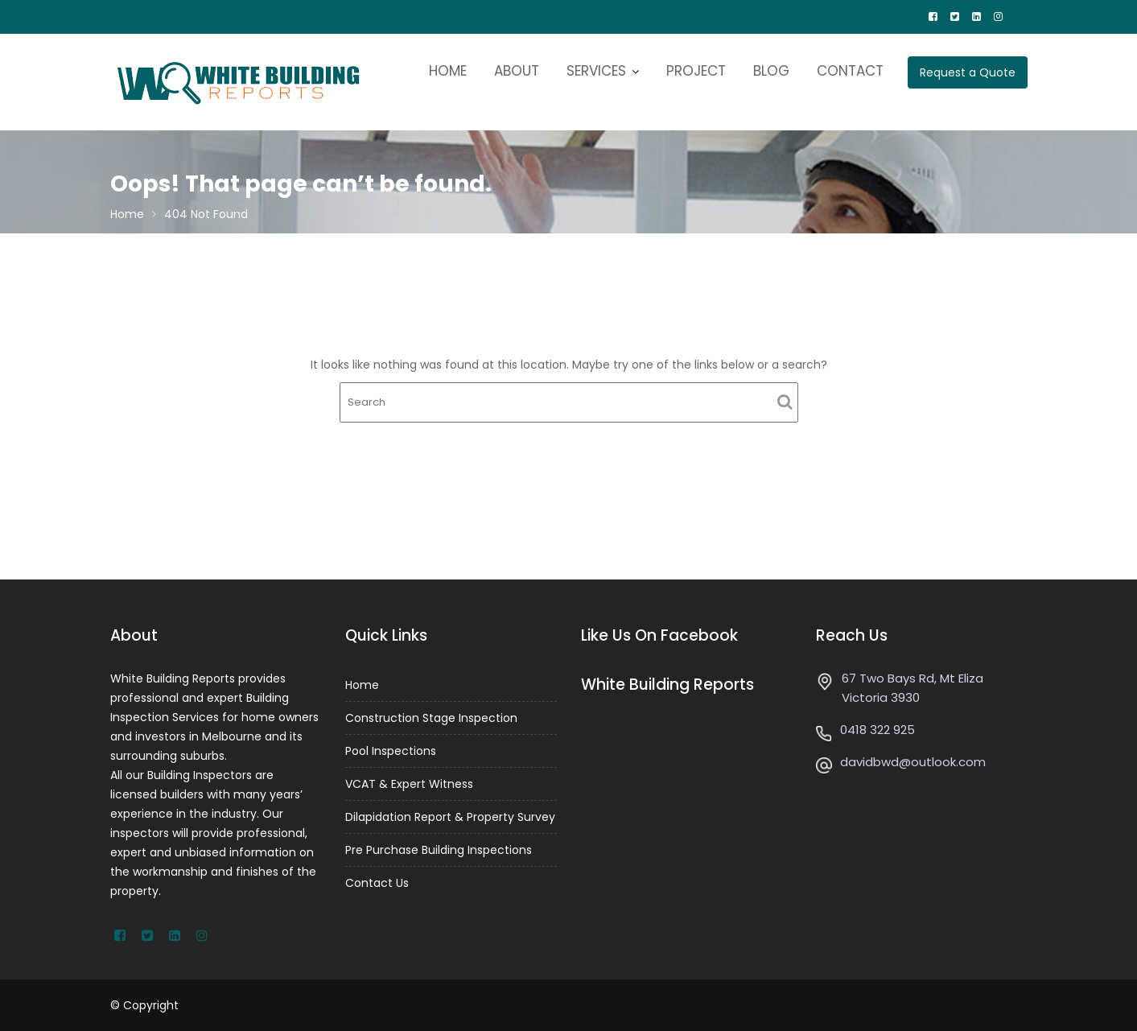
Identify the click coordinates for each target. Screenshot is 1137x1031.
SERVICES (596, 70)
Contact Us (377, 881)
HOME (448, 70)
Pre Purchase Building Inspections (438, 849)
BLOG (771, 70)
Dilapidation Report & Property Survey (450, 816)
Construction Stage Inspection (431, 718)
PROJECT (696, 70)
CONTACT (850, 70)
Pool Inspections (391, 751)
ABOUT (516, 70)
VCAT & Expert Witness (409, 784)
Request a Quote (967, 72)
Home (363, 686)
